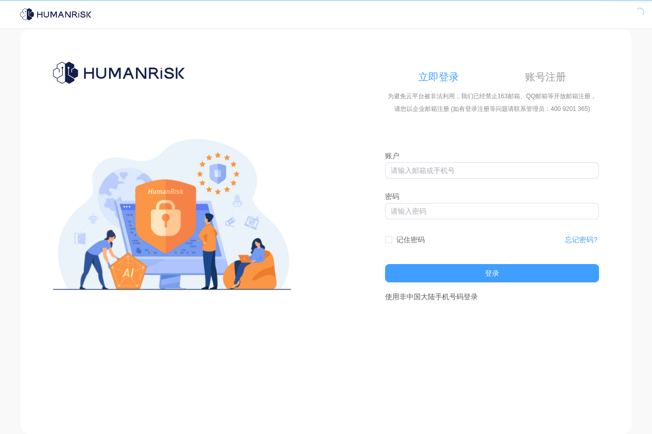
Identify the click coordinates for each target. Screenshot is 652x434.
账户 (392, 156)
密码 (392, 196)
